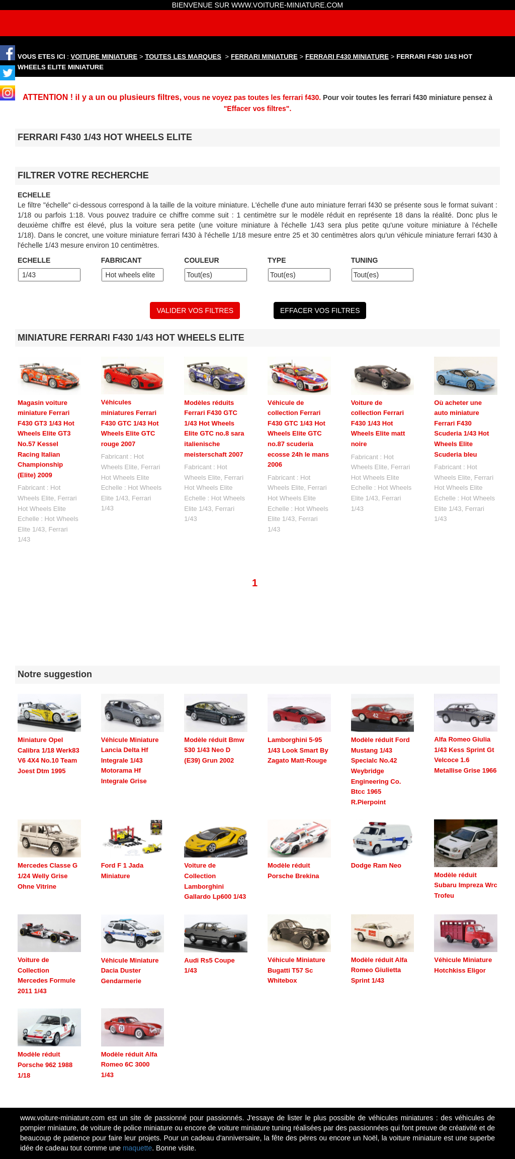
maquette (137, 1092)
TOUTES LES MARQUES (183, 56)
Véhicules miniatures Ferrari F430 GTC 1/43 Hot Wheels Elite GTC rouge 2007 (130, 422)
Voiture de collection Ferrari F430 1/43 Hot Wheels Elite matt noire (378, 423)
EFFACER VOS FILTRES (320, 310)
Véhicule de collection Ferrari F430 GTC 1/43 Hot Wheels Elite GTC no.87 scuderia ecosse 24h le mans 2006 (298, 433)
